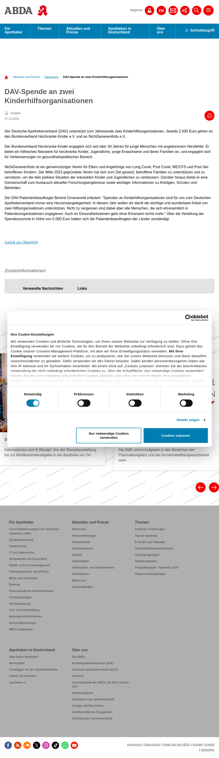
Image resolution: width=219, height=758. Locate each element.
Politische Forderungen (150, 530)
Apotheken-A (17, 684)
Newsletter (207, 751)
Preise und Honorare (22, 677)
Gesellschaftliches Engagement (92, 713)
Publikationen (81, 575)
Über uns (161, 31)
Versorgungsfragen (147, 556)
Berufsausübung (19, 605)
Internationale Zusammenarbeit (92, 719)
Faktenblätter (80, 562)
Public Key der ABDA (176, 746)
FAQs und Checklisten (23, 579)
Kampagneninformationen (25, 617)
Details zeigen (188, 420)
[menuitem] (25, 78)
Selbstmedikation (146, 562)
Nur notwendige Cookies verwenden (109, 435)
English (209, 746)
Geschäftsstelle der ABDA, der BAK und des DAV (100, 686)
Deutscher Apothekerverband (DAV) (95, 671)
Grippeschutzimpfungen (150, 575)
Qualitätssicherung (21, 541)
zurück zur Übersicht (21, 244)
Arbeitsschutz (18, 547)
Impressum (134, 746)
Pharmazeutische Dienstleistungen (31, 592)
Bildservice (79, 581)
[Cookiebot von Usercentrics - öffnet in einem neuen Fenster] (188, 317)
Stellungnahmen (82, 549)
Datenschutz (152, 746)
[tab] (42, 290)
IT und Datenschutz (21, 554)
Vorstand (77, 677)
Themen (44, 30)
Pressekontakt (81, 543)
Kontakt (197, 746)
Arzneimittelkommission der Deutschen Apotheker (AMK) (34, 532)
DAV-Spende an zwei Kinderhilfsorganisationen (95, 78)
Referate (14, 586)
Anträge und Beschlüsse (87, 707)
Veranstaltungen (82, 588)
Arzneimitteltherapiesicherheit (154, 549)
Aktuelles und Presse (78, 31)
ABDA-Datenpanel (21, 630)
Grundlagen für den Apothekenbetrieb (33, 671)
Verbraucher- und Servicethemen (93, 569)
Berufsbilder (17, 664)
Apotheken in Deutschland (119, 31)
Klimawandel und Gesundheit (28, 560)
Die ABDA (78, 658)
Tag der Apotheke (146, 537)
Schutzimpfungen (20, 598)
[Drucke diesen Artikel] (209, 117)
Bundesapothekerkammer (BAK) (93, 664)
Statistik (77, 556)
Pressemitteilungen (84, 537)
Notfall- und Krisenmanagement (29, 566)
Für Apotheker (13, 31)
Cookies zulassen (176, 435)
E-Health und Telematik (150, 543)
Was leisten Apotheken (23, 658)
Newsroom (51, 78)
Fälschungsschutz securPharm (29, 573)
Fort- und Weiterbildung (24, 611)
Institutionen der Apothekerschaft (93, 700)
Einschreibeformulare (23, 624)
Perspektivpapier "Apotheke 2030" (157, 569)
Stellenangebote (82, 694)
